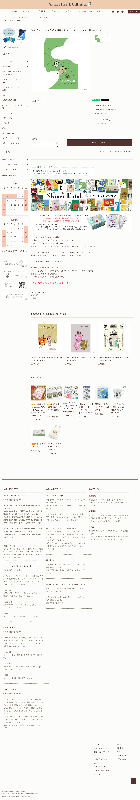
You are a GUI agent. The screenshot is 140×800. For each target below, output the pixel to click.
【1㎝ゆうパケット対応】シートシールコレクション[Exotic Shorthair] (86, 408)
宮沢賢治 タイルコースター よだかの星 (102, 407)
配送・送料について (101, 751)
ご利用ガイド (69, 11)
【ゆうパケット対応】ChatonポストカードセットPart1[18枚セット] (70, 407)
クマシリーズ (16, 20)
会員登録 (42, 11)
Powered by (16, 796)
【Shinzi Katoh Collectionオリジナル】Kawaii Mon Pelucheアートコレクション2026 (38, 410)
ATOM (101, 774)
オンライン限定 (17, 17)
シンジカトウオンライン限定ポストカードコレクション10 (80, 359)
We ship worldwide (85, 11)
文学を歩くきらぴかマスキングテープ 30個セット (54, 408)
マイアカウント (28, 11)
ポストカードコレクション (37, 17)
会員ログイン (55, 11)
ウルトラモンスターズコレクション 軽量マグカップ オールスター (118, 408)
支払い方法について (101, 748)
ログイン (119, 751)
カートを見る (121, 755)
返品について (105, 151)
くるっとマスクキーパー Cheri (38, 445)
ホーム (5, 17)
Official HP (13, 11)
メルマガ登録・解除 (101, 770)
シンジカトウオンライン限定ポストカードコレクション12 (46, 359)
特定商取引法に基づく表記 (122, 151)
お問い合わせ (102, 11)
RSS (95, 774)
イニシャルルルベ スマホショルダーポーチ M (54, 446)
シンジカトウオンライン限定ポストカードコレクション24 (113, 359)
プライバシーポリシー (102, 766)
